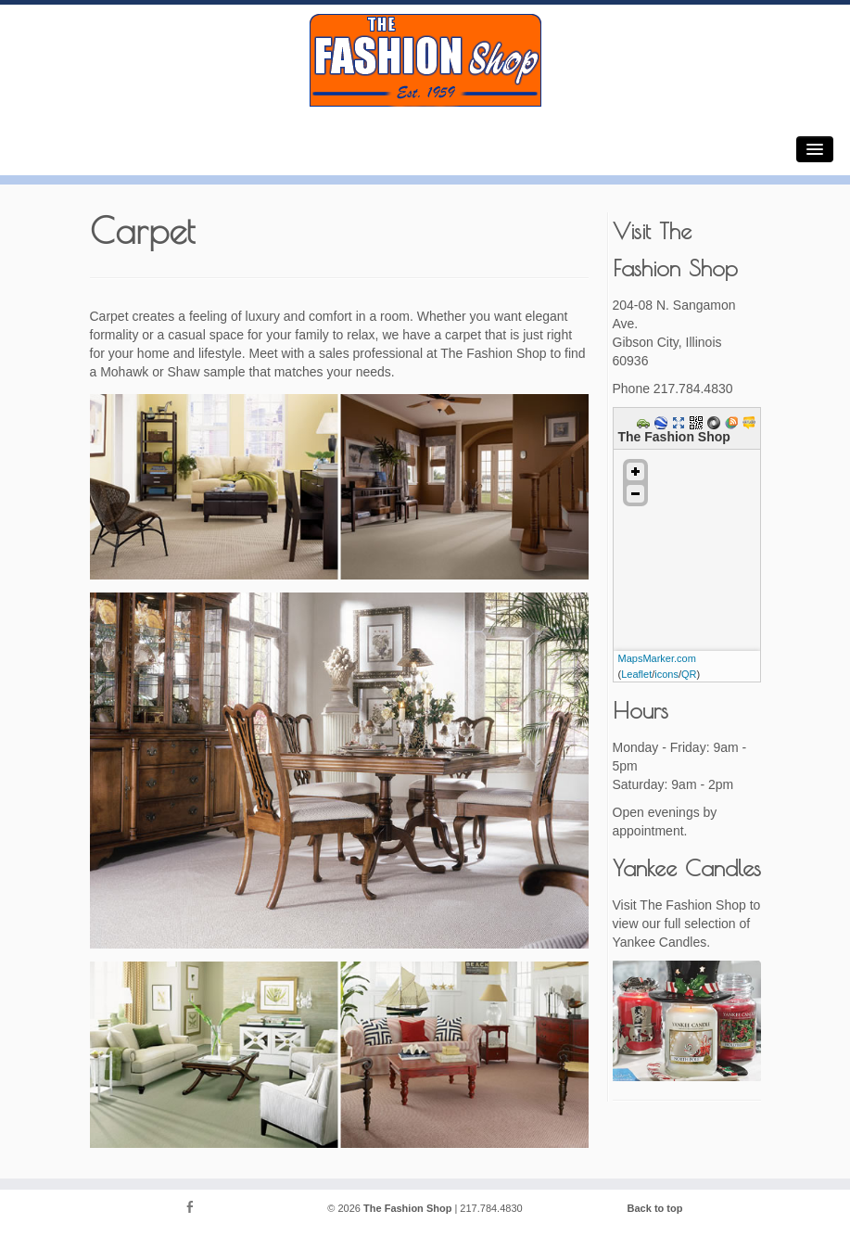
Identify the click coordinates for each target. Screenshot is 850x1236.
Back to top (655, 1208)
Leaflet (636, 674)
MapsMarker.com (657, 658)
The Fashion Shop (407, 1208)
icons (666, 674)
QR (689, 674)
